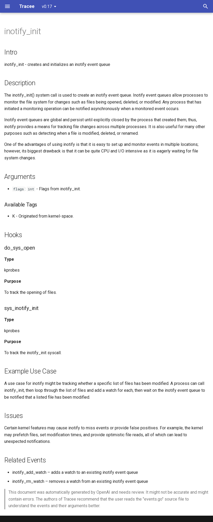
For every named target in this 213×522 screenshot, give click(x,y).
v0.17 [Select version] (47, 6)
